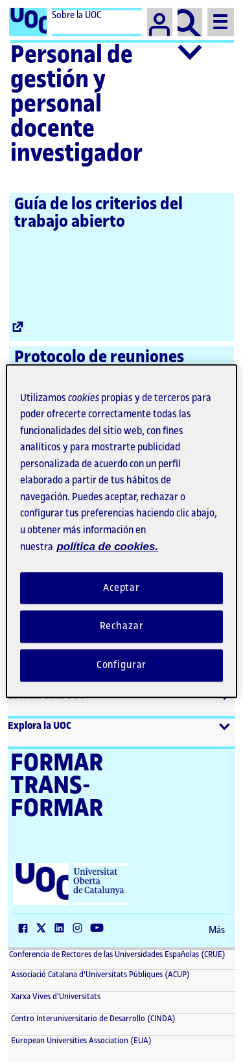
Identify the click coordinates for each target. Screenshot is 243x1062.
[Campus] (159, 22)
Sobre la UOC (76, 15)
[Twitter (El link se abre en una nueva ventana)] (44, 929)
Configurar (122, 665)
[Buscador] (190, 22)
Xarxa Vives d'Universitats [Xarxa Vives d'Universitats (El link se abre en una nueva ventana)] (54, 996)
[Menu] (220, 22)
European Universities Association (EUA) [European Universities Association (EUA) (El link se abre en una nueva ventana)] (80, 1040)
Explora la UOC (39, 726)
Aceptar (121, 588)
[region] (121, 531)
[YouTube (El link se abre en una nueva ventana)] (100, 929)
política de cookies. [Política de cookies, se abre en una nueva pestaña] (107, 546)
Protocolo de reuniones (99, 357)
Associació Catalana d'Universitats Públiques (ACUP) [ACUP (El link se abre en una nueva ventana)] (99, 974)
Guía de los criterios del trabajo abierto (98, 213)
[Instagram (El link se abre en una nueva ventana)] (80, 929)
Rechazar (122, 626)
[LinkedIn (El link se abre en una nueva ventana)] (62, 929)
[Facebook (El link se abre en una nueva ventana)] (26, 929)
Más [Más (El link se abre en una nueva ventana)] (217, 930)
